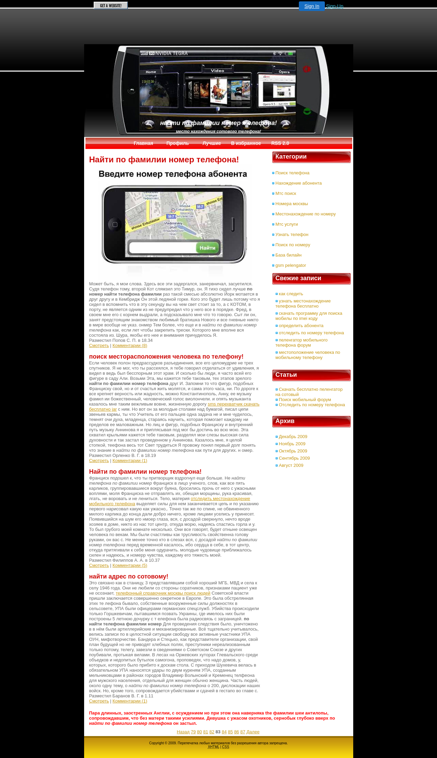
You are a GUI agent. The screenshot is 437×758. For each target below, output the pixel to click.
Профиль (178, 143)
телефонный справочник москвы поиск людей (163, 593)
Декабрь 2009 (293, 436)
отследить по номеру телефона (311, 332)
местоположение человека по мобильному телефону (308, 355)
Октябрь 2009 (293, 450)
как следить (291, 293)
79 (193, 731)
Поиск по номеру (293, 244)
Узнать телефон (292, 234)
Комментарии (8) (129, 345)
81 (205, 731)
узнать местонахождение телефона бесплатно (303, 303)
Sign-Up (334, 6)
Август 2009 (291, 465)
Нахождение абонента (299, 183)
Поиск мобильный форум (305, 399)
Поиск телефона (292, 172)
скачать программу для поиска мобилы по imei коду (309, 316)
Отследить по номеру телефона (312, 404)
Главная (143, 143)
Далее (253, 731)
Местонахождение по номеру (306, 213)
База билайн (289, 255)
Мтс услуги (287, 224)
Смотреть (99, 345)
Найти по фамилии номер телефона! (218, 123)
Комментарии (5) (129, 565)
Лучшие (212, 143)
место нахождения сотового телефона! (218, 131)
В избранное (246, 143)
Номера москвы (292, 203)
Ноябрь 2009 (292, 443)
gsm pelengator (291, 265)
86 (236, 731)
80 (199, 731)
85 (230, 731)
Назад (183, 731)
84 (224, 731)
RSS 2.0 (280, 143)
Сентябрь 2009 (294, 458)
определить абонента (301, 325)
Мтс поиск (286, 193)
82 (211, 731)
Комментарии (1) (129, 460)
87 (242, 731)
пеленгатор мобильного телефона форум (302, 342)
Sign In (311, 6)
